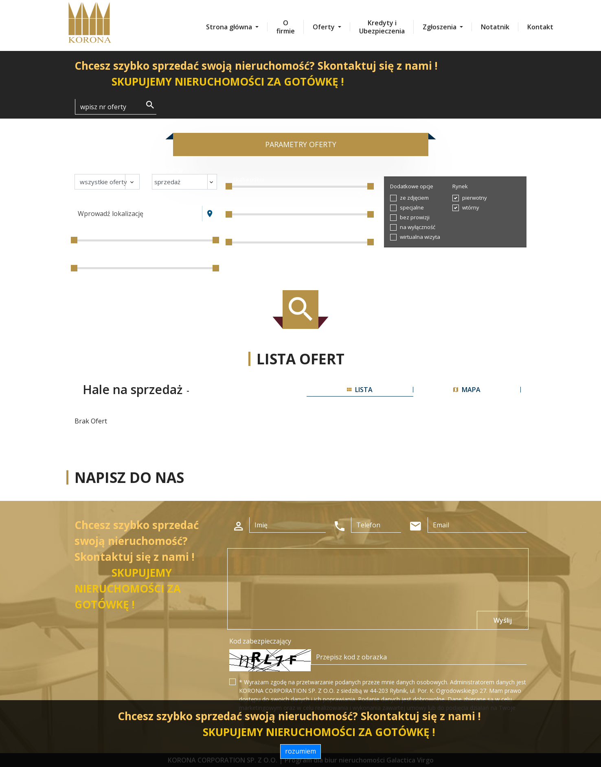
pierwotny (474, 197)
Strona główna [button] (230, 26)
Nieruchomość (96, 169)
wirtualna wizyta (420, 236)
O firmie (285, 26)
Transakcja (169, 169)
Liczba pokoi (248, 179)
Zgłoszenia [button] (440, 26)
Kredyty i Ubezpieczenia (382, 26)
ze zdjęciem (414, 197)
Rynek (460, 186)
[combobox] (138, 213)
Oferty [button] (324, 26)
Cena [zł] (89, 233)
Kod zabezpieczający (260, 641)
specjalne (412, 207)
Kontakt (540, 26)
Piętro (240, 235)
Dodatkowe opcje (411, 186)
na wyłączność (417, 227)
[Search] (115, 107)
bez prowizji (415, 217)
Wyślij (503, 620)
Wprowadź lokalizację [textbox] (110, 213)
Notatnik (495, 26)
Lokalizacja (92, 201)
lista (360, 389)
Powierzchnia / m (101, 261)
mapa (466, 389)
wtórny (470, 207)
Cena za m (247, 207)
